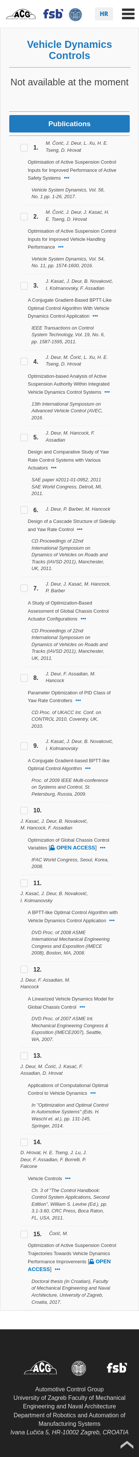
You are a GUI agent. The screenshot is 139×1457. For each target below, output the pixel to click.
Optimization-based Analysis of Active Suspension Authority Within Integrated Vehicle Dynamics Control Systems (69, 384)
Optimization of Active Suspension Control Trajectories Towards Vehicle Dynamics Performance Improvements (72, 1253)
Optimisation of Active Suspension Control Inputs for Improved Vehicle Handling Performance (72, 239)
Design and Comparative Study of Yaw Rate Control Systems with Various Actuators (68, 460)
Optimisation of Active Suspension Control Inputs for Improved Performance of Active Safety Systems (72, 170)
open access (72, 848)
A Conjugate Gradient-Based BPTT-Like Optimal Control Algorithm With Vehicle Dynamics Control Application (70, 308)
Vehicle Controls (45, 1178)
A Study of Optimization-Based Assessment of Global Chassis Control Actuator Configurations (68, 611)
